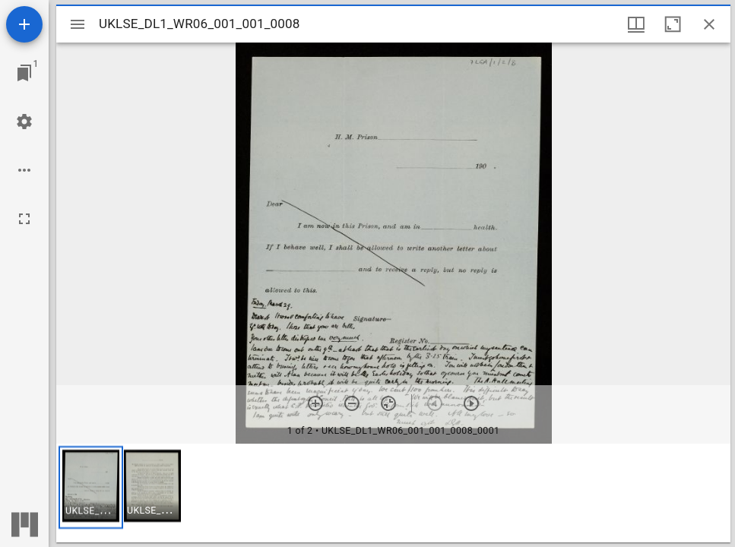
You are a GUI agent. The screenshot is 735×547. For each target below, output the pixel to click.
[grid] (393, 493)
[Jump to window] (24, 73)
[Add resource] (24, 24)
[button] (90, 487)
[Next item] (471, 403)
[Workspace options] (24, 170)
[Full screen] (24, 219)
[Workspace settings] (24, 121)
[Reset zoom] (388, 403)
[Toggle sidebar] (77, 24)
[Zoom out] (352, 403)
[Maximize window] (672, 24)
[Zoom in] (315, 403)
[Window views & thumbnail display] (636, 24)
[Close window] (709, 24)
